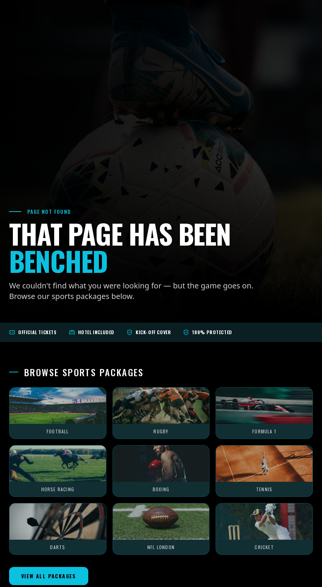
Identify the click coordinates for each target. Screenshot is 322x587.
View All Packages (48, 576)
